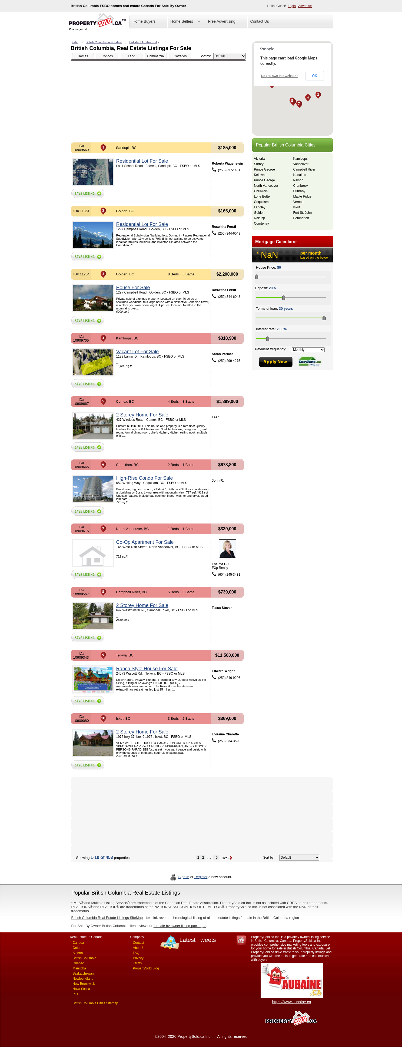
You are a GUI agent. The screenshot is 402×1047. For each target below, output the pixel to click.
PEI (75, 994)
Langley (259, 207)
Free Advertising (221, 21)
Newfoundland (83, 979)
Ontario (78, 948)
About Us (139, 948)
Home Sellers (181, 21)
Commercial (155, 56)
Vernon (298, 202)
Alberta (78, 953)
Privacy (138, 958)
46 (216, 857)
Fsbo (75, 42)
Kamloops (300, 159)
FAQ (136, 953)
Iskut (296, 207)
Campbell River (304, 169)
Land (131, 56)
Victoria (259, 159)
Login (292, 6)
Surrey (259, 164)
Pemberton (301, 218)
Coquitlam (261, 202)
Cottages (180, 56)
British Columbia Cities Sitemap (95, 1003)
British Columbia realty (144, 42)
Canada (78, 943)
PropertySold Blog (146, 968)
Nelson (298, 180)
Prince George (264, 169)
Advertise (305, 6)
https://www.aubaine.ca (291, 1002)
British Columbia (84, 958)
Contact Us (259, 21)
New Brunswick (84, 984)
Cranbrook (300, 186)
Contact (138, 943)
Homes (83, 56)
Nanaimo (299, 175)
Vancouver (300, 164)
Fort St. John (302, 213)
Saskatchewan (83, 973)
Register (200, 877)
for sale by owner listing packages (180, 926)
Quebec (78, 963)
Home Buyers (144, 21)
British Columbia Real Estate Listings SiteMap (107, 918)
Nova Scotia (81, 989)
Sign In (183, 877)
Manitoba (79, 968)
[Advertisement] (158, 102)
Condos (107, 56)
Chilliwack (261, 191)
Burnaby (299, 191)
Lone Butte (262, 196)
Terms (137, 963)
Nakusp (259, 218)
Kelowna (260, 175)
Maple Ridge (302, 196)
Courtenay (261, 223)
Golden (259, 213)
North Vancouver (266, 186)
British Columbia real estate (104, 42)
